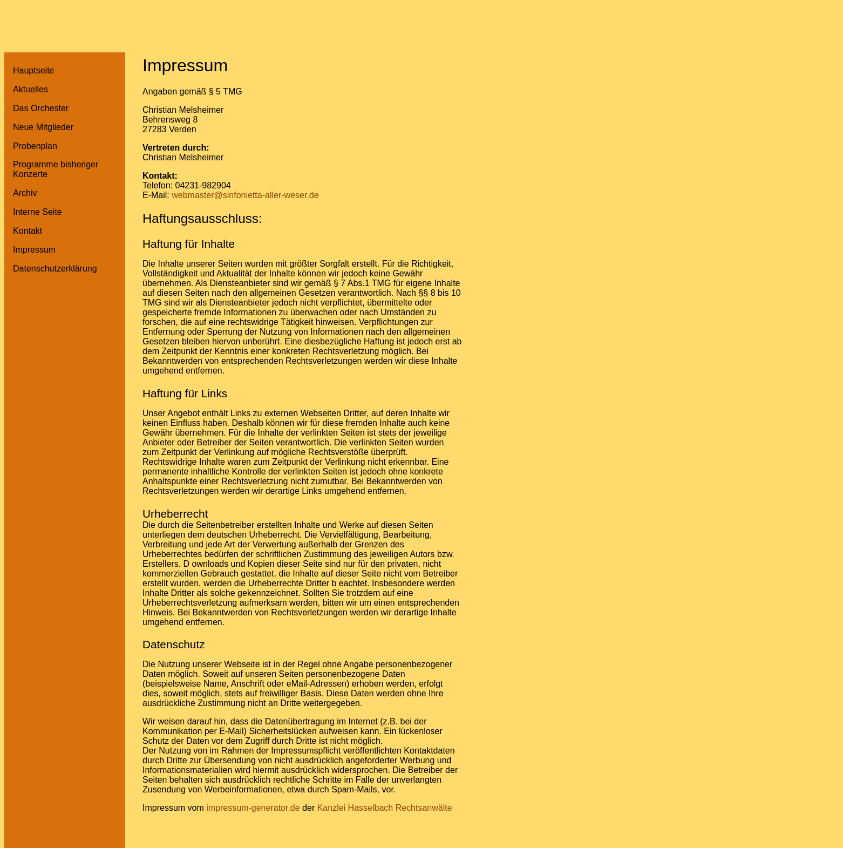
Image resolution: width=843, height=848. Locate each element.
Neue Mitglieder (43, 127)
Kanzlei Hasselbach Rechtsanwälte (384, 807)
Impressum (34, 249)
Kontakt (27, 230)
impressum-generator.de (253, 807)
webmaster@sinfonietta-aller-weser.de (245, 195)
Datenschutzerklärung (55, 268)
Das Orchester (41, 108)
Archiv (25, 193)
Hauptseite (34, 70)
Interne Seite (37, 211)
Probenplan (35, 146)
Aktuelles (30, 89)
